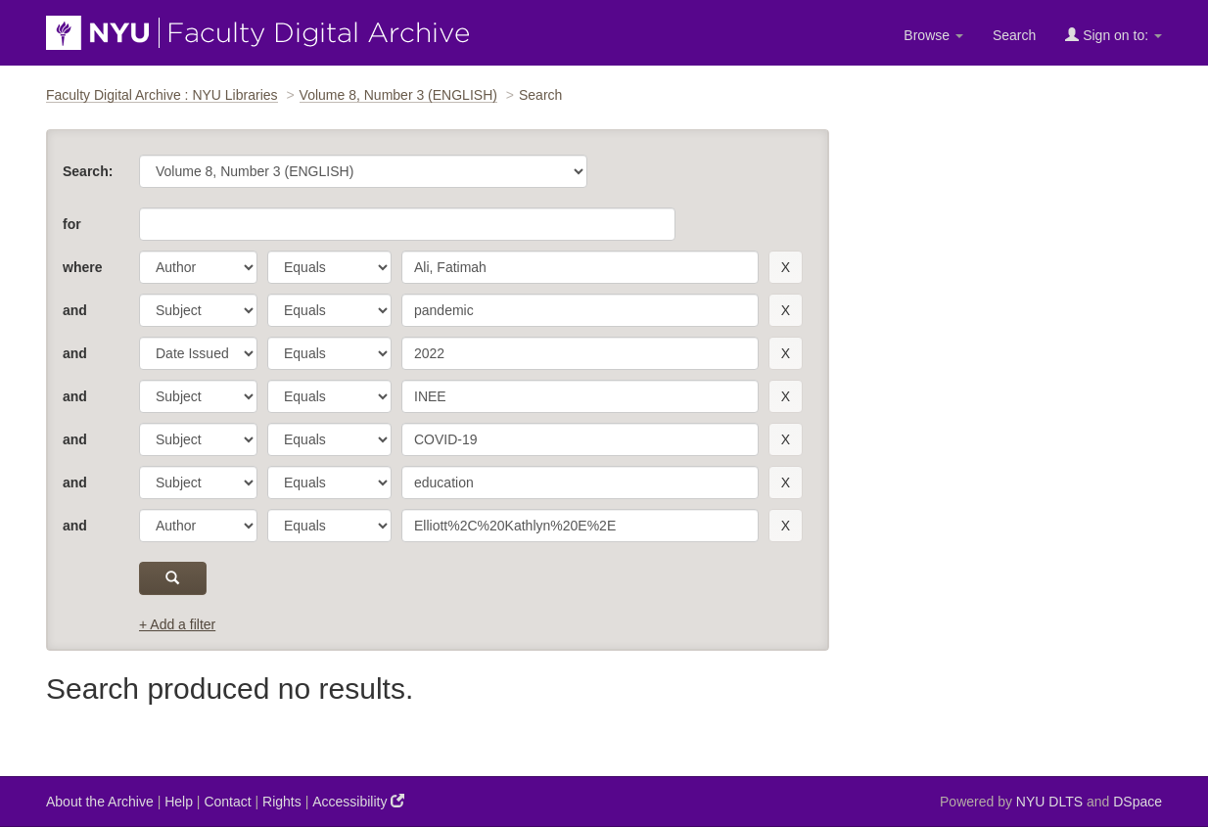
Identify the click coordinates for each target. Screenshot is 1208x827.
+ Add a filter (177, 624)
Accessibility (358, 801)
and (75, 310)
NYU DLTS (1049, 801)
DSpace (1137, 801)
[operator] (329, 267)
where (82, 267)
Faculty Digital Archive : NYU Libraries (162, 95)
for (72, 224)
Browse (933, 35)
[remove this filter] (785, 267)
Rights (282, 801)
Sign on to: (1113, 34)
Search (1014, 35)
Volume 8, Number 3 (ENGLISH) (398, 95)
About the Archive (100, 801)
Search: (88, 171)
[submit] (173, 578)
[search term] (580, 267)
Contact (227, 801)
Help (178, 801)
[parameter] (198, 267)
